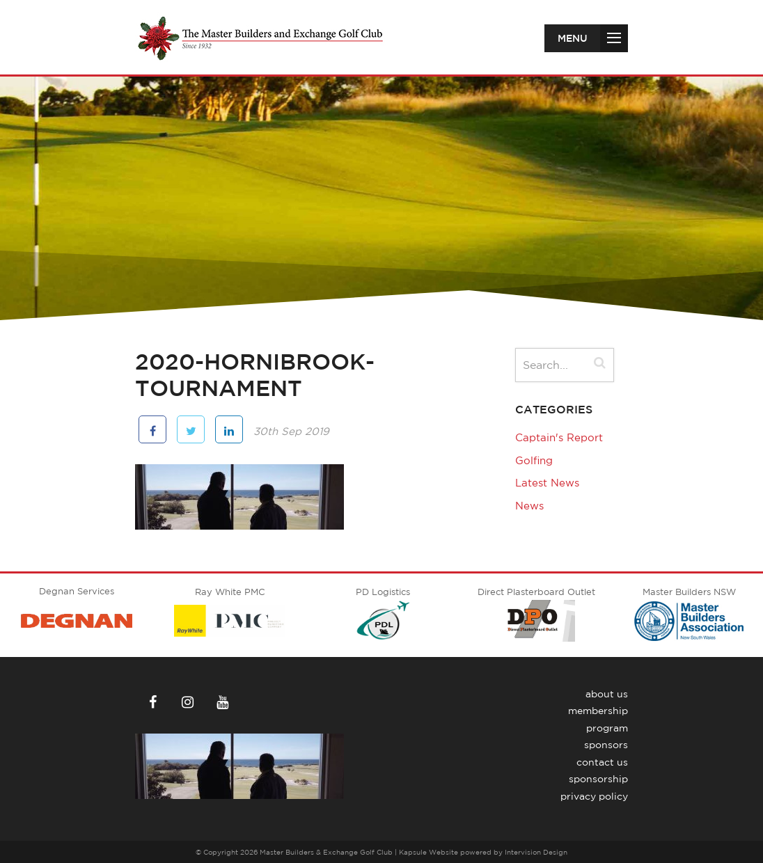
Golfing (534, 460)
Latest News (547, 483)
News (529, 506)
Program (607, 728)
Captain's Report (559, 437)
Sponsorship (598, 778)
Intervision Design (536, 852)
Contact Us (602, 762)
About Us (606, 693)
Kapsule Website (428, 852)
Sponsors (606, 744)
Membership (598, 710)
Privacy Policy (594, 796)
